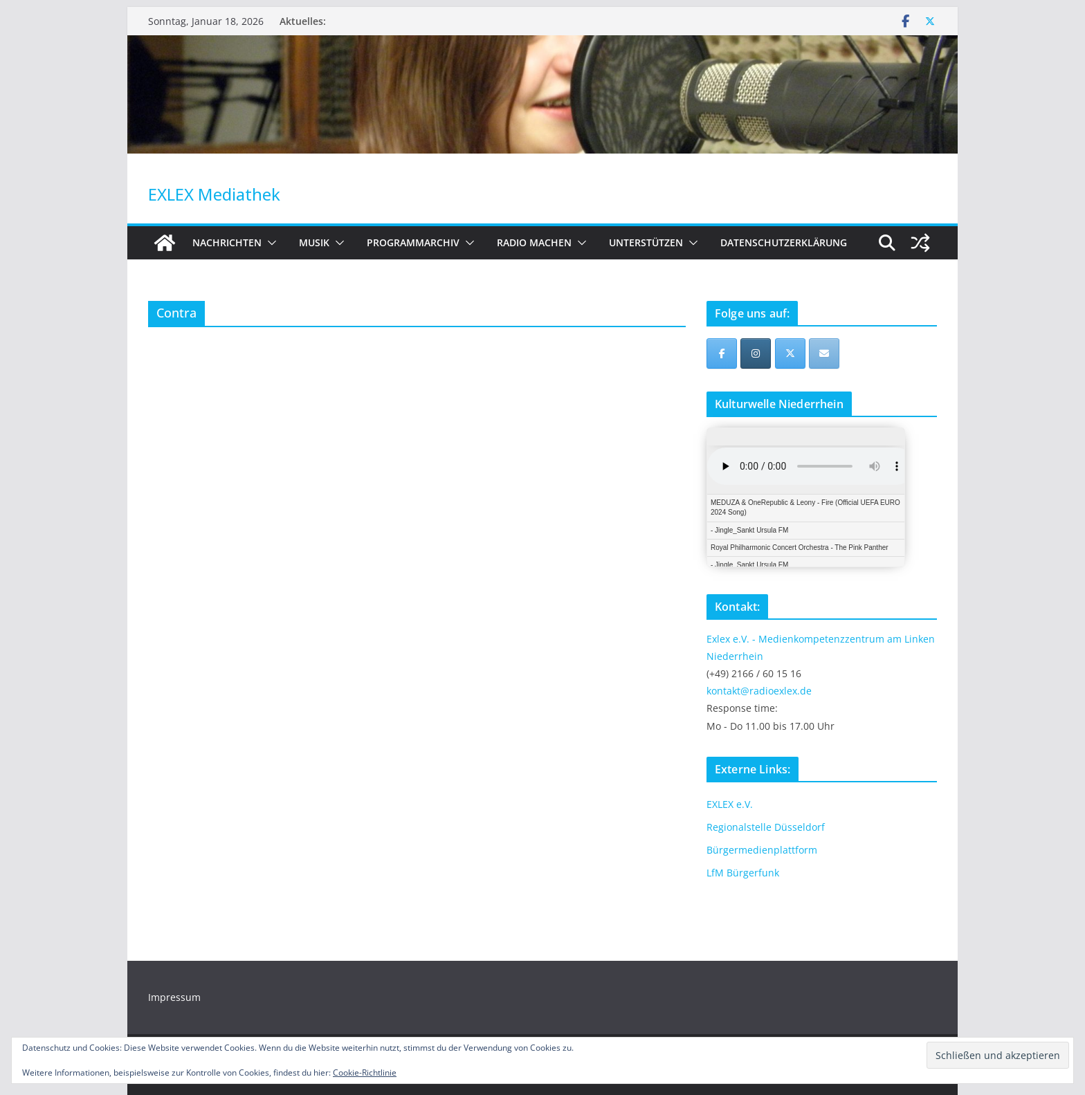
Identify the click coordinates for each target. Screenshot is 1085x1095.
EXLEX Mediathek (214, 194)
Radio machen (534, 242)
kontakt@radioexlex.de (759, 690)
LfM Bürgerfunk (742, 872)
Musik (314, 242)
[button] (269, 242)
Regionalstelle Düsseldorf (765, 827)
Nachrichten (227, 242)
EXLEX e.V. (729, 804)
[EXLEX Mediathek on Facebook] (721, 353)
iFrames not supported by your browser (805, 497)
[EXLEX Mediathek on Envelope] (824, 353)
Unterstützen (646, 242)
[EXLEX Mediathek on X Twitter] (790, 353)
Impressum (174, 997)
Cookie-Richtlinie (364, 1072)
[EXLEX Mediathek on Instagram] (755, 353)
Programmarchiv (413, 242)
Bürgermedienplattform (761, 849)
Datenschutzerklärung (783, 242)
